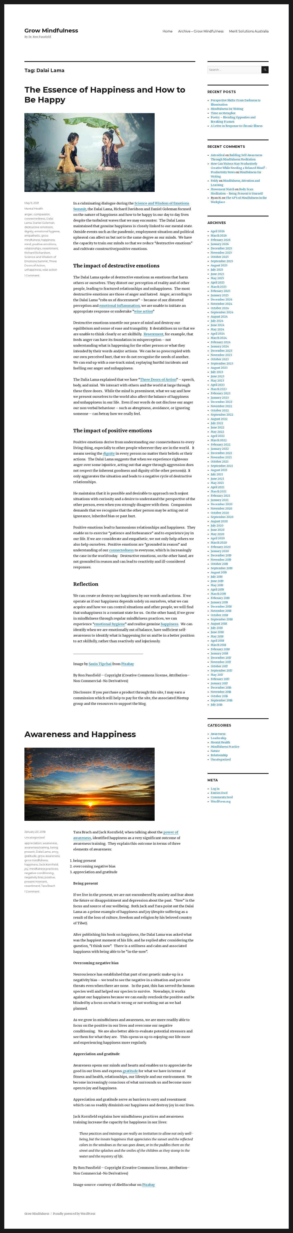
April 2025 (217, 282)
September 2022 (222, 414)
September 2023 (222, 363)
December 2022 (221, 402)
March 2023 (219, 389)
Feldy (214, 181)
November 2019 (221, 559)
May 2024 (217, 329)
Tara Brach (48, 885)
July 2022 (217, 423)
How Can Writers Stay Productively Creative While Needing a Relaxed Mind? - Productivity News (239, 168)
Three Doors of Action (158, 379)
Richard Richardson (37, 252)
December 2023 (221, 351)
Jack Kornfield (48, 864)
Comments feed (222, 797)
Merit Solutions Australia (249, 31)
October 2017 (219, 666)
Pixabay (127, 664)
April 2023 (218, 385)
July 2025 (217, 269)
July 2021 (217, 474)
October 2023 (220, 359)
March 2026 (219, 235)
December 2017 (221, 658)
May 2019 (217, 585)
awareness (50, 843)
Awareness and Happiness (80, 734)
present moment (35, 881)
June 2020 (217, 530)
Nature (215, 751)
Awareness (218, 734)
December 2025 (221, 248)
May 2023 (217, 380)
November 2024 (221, 304)
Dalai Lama (43, 851)
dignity (109, 453)
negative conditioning (39, 873)
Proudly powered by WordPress (74, 1214)
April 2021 (217, 487)
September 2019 (221, 568)
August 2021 (219, 470)
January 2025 (219, 295)
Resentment (153, 334)
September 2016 (221, 700)
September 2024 (222, 312)
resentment (50, 248)
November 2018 (221, 611)
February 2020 (221, 547)
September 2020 (222, 517)
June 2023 (217, 376)
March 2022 (219, 440)
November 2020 (221, 508)
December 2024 (221, 299)
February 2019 (220, 598)
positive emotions (44, 244)
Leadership (218, 738)
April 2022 (218, 436)
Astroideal (218, 155)
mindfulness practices (44, 868)
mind (27, 244)
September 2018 (222, 619)
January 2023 (220, 397)
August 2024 (219, 316)
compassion (42, 214)
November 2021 (221, 457)
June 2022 (217, 427)
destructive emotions (38, 227)
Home (168, 31)
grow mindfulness (36, 860)
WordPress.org (221, 801)
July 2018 (217, 628)
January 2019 (219, 602)
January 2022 (220, 449)
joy (26, 868)
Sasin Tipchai (100, 664)
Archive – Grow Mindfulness (200, 31)
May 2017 (217, 675)
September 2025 (222, 261)
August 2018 (219, 623)
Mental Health (33, 208)
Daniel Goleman (43, 222)
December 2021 (221, 453)
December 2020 (221, 504)
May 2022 (217, 432)
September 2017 (221, 670)
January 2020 (220, 551)
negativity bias (33, 877)
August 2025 (219, 265)
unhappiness (32, 269)
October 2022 (220, 410)
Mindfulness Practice (225, 746)
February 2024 (221, 342)
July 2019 (216, 577)
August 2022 (219, 419)
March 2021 (218, 491)
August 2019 (219, 572)
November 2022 (221, 406)
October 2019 (219, 564)
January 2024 (220, 346)
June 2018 (217, 632)
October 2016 (219, 696)
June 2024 (217, 325)
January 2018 (219, 653)
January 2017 (219, 683)
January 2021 (219, 500)
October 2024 (220, 308)
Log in (215, 789)
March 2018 (218, 645)
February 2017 (220, 679)
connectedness (121, 550)
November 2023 (221, 355)
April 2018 (217, 640)
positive (50, 877)
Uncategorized (34, 837)
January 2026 (220, 244)
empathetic (32, 235)
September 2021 (222, 466)
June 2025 (217, 274)
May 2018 (217, 636)
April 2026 (218, 231)
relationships (32, 248)
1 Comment (31, 275)
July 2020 (217, 525)
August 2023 (219, 368)
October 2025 (219, 257)
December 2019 (221, 555)
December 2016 (221, 687)
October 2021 (219, 461)
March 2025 (218, 287)
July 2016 (216, 704)
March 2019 (218, 594)
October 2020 (220, 513)
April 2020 (218, 538)
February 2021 (220, 496)
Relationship (219, 755)
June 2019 (217, 581)
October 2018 (219, 615)
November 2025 (221, 252)
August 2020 (219, 521)
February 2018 (220, 649)
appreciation (33, 843)
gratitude (130, 1071)
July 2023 (217, 372)
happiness (169, 624)
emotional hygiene (109, 624)
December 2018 (221, 606)
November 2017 (221, 662)
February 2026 (220, 240)
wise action (143, 311)
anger (28, 214)
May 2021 (217, 483)
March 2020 (219, 542)
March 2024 (219, 338)
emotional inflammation (119, 306)
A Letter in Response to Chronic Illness (236, 126)
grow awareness (49, 856)
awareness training (36, 847)
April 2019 (217, 589)
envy (55, 851)
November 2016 (221, 692)
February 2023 (220, 393)
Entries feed (219, 793)
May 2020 (217, 534)
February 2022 (220, 444)
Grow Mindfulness (51, 30)
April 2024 (218, 333)
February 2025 (220, 291)
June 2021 (217, 478)
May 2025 (217, 278)
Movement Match (222, 189)
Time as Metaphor (223, 113)
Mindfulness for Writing (227, 109)
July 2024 (217, 321)
